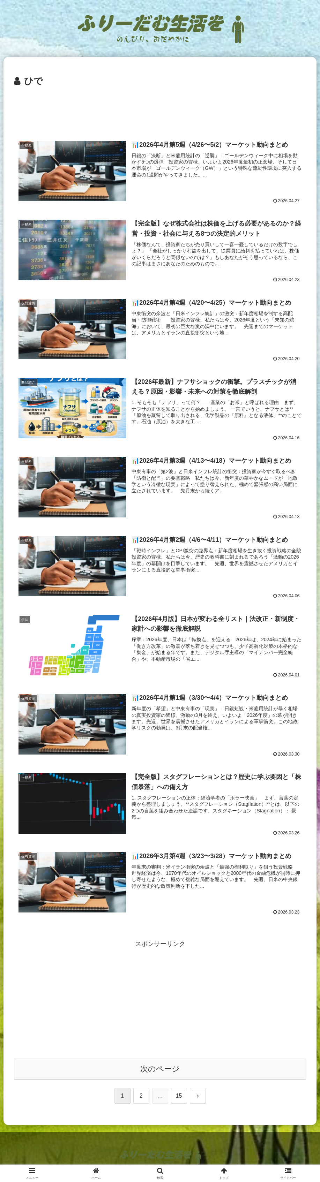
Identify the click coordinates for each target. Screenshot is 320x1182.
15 (179, 1096)
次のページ (160, 1069)
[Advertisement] (160, 108)
